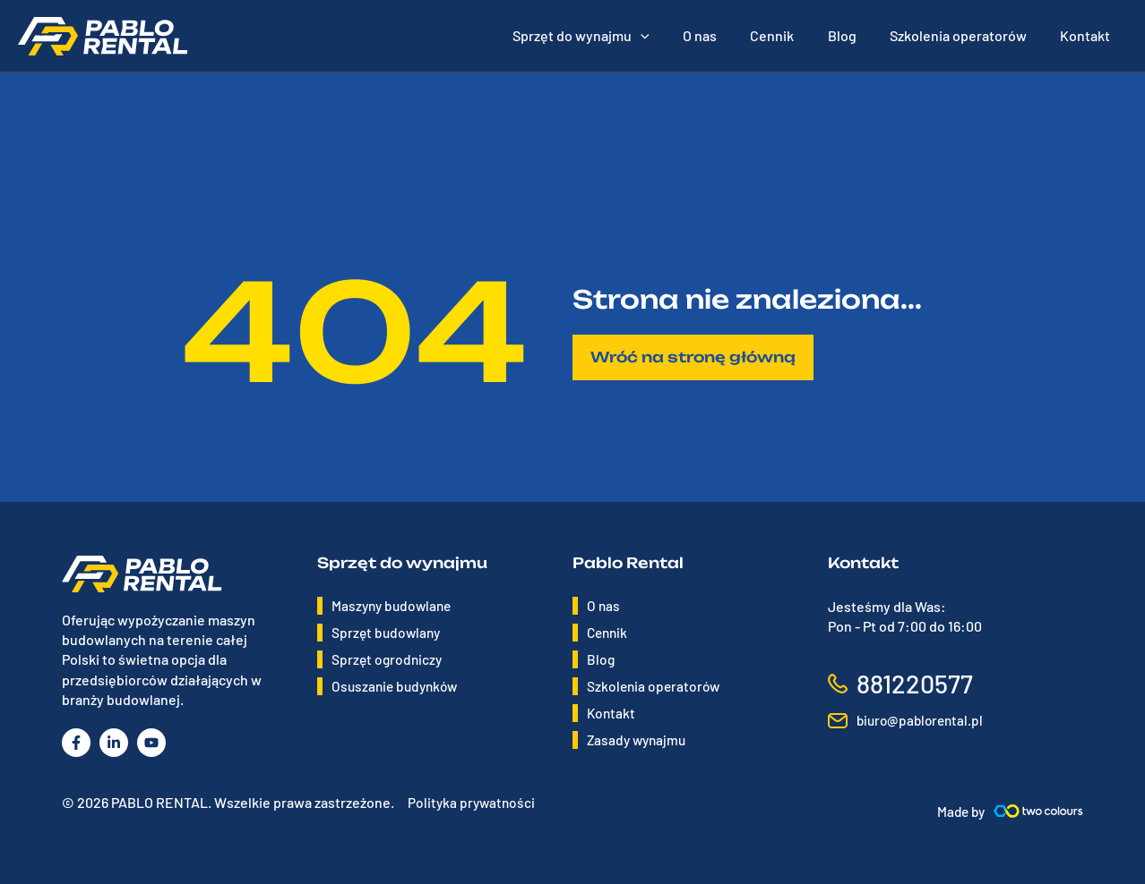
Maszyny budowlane (394, 605)
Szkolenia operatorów (655, 685)
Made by (959, 811)
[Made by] (1038, 811)
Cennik (609, 632)
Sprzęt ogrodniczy (388, 658)
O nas (604, 605)
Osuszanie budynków (397, 685)
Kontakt (612, 712)
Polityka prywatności (473, 802)
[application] (667, 36)
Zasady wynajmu (639, 739)
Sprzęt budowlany (387, 632)
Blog (601, 658)
